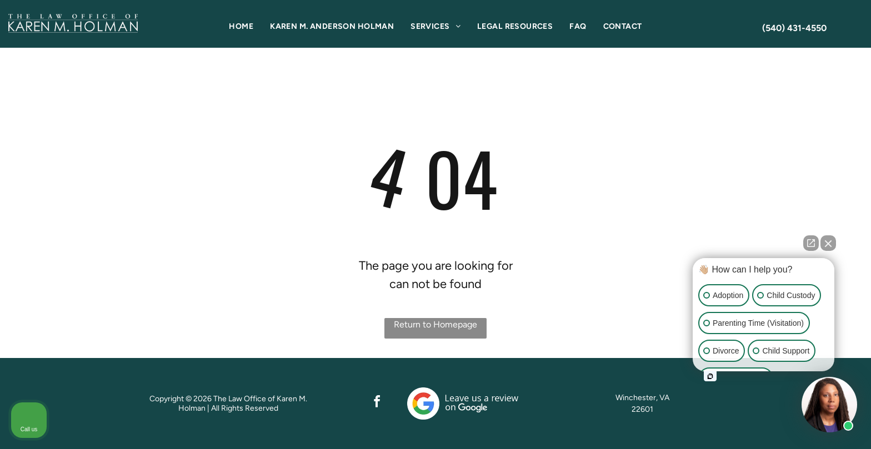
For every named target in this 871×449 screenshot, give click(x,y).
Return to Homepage (435, 324)
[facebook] (377, 403)
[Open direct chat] (811, 243)
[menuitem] (241, 26)
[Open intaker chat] (710, 376)
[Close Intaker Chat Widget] (828, 243)
